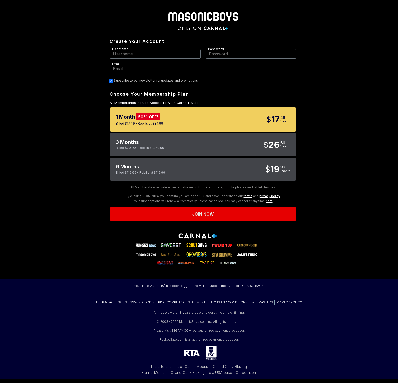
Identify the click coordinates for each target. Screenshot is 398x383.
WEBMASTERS (262, 302)
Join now (203, 214)
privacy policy (269, 196)
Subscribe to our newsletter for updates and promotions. (156, 80)
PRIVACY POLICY (289, 302)
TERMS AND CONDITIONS (228, 302)
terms (248, 196)
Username (120, 49)
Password (216, 49)
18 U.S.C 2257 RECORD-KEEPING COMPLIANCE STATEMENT (161, 302)
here (269, 201)
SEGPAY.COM (181, 330)
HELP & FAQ (105, 302)
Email (116, 64)
